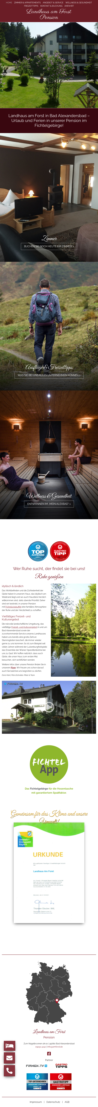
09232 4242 (40, 1047)
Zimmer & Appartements (27, 2)
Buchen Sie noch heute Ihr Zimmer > (49, 246)
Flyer (13, 669)
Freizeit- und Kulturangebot (24, 628)
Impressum (36, 1102)
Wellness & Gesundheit (78, 2)
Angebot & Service (53, 2)
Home (9, 2)
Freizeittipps (31, 6)
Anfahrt (69, 6)
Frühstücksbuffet (13, 608)
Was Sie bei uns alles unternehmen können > (49, 375)
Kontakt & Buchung (51, 6)
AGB (67, 1102)
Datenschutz (53, 1102)
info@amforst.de (55, 1047)
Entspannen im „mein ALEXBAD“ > (49, 504)
